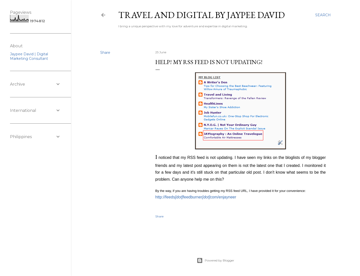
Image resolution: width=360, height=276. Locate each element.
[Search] (323, 15)
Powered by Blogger (215, 260)
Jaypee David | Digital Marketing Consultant (29, 56)
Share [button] (105, 52)
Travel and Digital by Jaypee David (201, 15)
